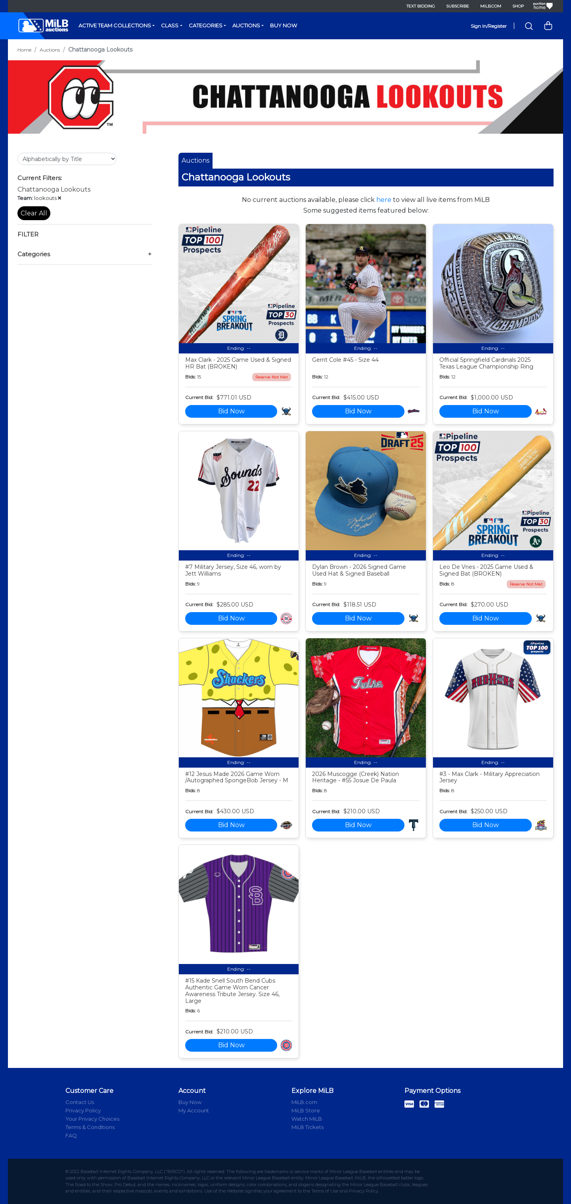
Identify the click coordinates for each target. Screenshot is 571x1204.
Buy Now (283, 25)
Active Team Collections (115, 25)
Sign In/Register (489, 26)
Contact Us (79, 1102)
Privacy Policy (83, 1110)
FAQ (71, 1135)
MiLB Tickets (307, 1127)
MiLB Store (305, 1110)
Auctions (246, 25)
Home (24, 50)
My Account (193, 1110)
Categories (205, 25)
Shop (518, 6)
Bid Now (231, 411)
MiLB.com (490, 6)
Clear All (34, 213)
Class (169, 25)
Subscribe (457, 6)
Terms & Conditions (90, 1127)
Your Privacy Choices (92, 1119)
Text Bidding (420, 6)
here (383, 200)
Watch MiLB (306, 1119)
